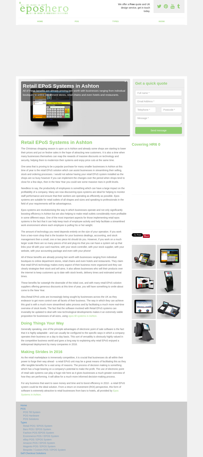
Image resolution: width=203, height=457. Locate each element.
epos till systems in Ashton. (82, 316)
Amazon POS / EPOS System (39, 443)
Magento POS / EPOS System (39, 446)
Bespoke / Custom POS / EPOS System (44, 449)
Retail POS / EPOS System (37, 426)
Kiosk (162, 21)
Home (40, 21)
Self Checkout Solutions (33, 453)
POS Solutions (31, 419)
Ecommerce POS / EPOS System (41, 436)
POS (77, 21)
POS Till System (31, 412)
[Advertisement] (101, 51)
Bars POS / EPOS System (37, 429)
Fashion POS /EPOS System (38, 432)
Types (115, 21)
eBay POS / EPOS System (37, 439)
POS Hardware (31, 415)
